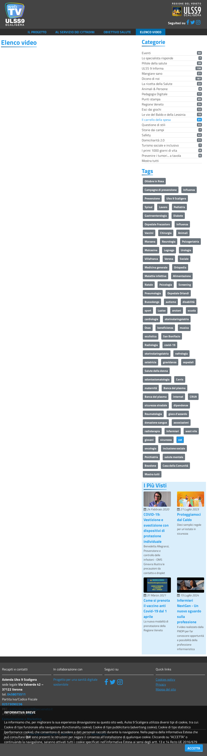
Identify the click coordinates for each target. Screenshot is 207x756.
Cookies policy (165, 679)
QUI (28, 736)
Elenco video (150, 32)
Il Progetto (37, 32)
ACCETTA (194, 748)
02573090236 (12, 704)
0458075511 (16, 694)
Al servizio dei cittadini (75, 32)
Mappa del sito (166, 689)
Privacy (161, 684)
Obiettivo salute (117, 32)
